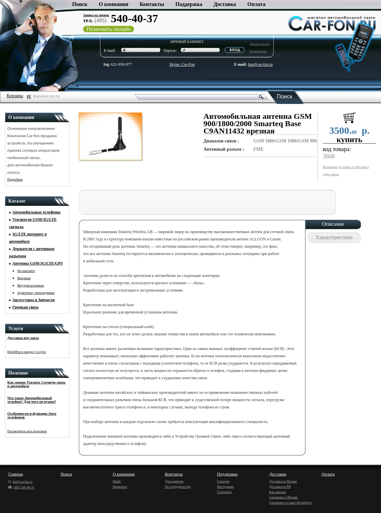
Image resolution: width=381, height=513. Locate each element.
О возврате (224, 492)
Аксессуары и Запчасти (33, 300)
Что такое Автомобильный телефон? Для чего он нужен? (31, 399)
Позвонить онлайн (108, 29)
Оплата (256, 4)
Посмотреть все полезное (27, 431)
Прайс (117, 481)
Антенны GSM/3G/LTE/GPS (37, 263)
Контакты (152, 4)
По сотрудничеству (178, 486)
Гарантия (223, 481)
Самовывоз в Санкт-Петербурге (290, 502)
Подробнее (15, 179)
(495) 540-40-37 (21, 487)
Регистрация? (258, 51)
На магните (26, 271)
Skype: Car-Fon (181, 64)
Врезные (24, 278)
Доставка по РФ (280, 486)
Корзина (15, 95)
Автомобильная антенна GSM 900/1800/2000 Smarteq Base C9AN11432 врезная (257, 123)
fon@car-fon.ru (260, 64)
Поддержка (189, 4)
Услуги (15, 328)
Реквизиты (120, 486)
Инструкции (225, 486)
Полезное (18, 373)
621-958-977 (117, 64)
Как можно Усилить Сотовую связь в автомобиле (36, 384)
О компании (113, 4)
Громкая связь (25, 307)
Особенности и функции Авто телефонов (31, 415)
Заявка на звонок (96, 15)
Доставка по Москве (283, 481)
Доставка (224, 4)
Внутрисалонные (30, 285)
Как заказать (277, 492)
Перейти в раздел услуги (26, 352)
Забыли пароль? (260, 43)
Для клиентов (174, 481)
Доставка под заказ (23, 338)
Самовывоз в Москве (283, 497)
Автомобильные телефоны (36, 212)
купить (349, 139)
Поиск (79, 4)
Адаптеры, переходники (36, 293)
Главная (15, 473)
